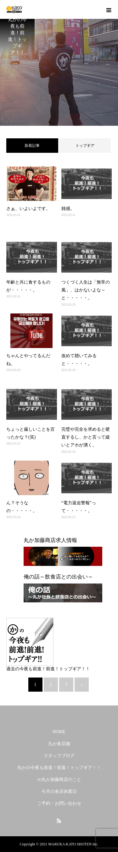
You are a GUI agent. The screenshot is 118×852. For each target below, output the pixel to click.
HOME (59, 731)
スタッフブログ (59, 755)
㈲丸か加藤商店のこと (59, 779)
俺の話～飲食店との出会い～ (58, 577)
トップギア (85, 145)
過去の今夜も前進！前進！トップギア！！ (48, 669)
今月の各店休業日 (59, 791)
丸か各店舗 (59, 743)
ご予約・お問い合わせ (59, 803)
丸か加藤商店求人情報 (50, 540)
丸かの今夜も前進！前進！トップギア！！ (59, 767)
